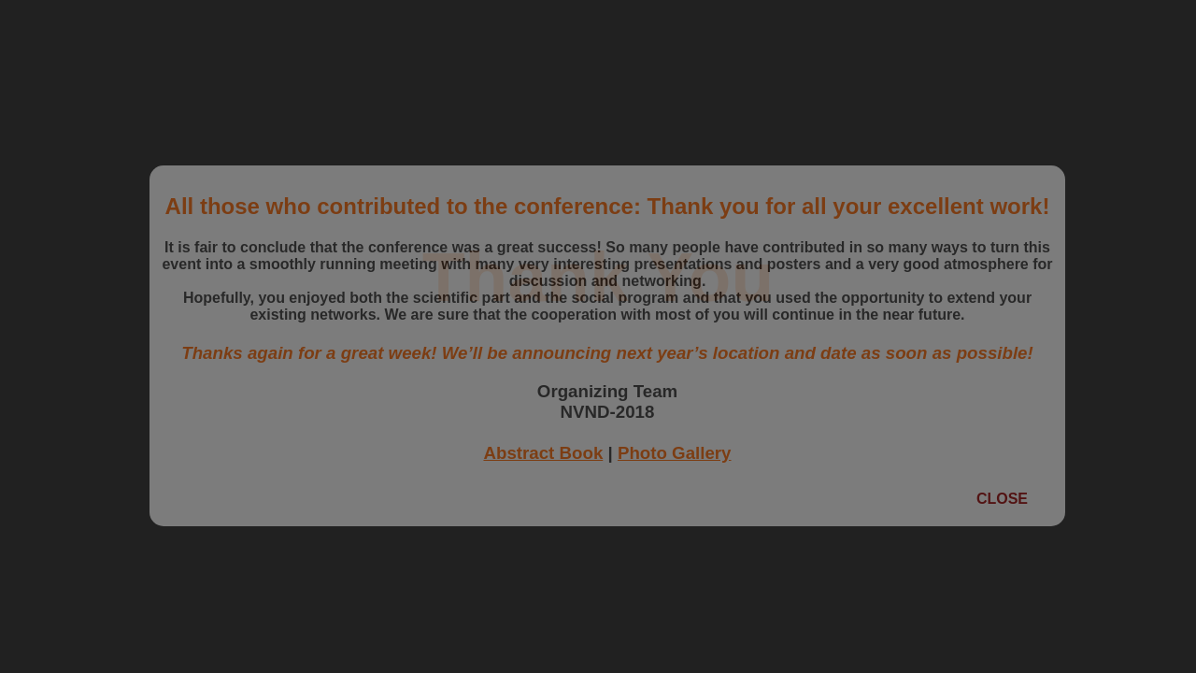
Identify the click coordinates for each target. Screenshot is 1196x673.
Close (1002, 499)
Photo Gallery (675, 453)
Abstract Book (543, 453)
